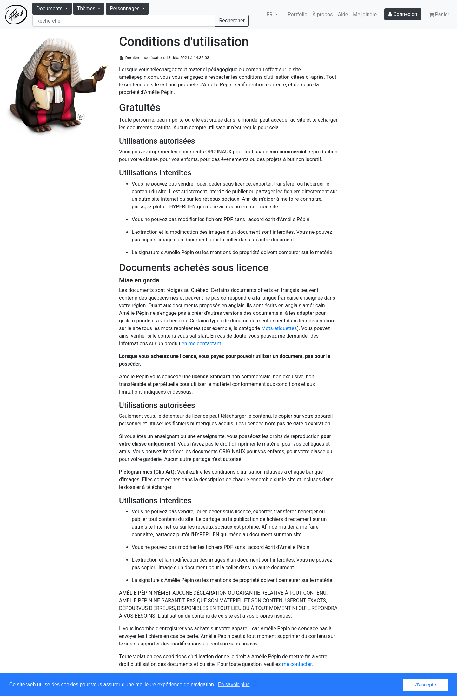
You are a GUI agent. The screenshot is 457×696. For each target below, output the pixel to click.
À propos (322, 14)
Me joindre (365, 14)
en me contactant (201, 344)
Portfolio (298, 14)
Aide (343, 14)
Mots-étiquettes (279, 328)
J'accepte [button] (425, 684)
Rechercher (231, 20)
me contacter (296, 664)
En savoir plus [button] (234, 684)
